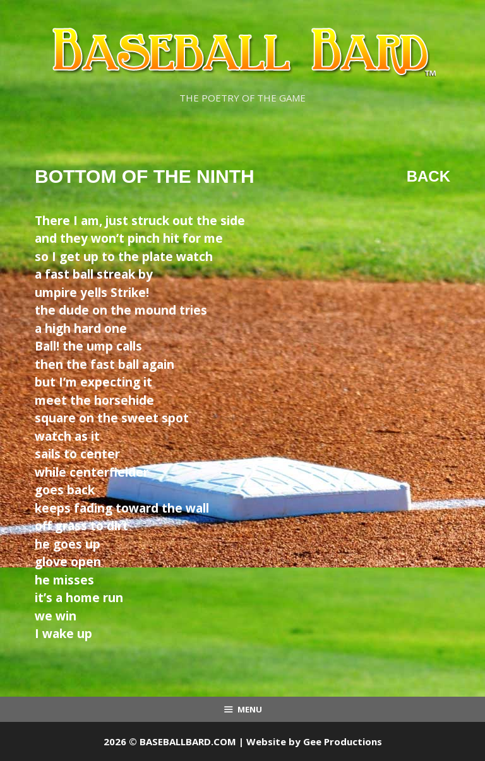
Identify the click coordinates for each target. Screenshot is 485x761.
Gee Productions (342, 741)
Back (428, 176)
